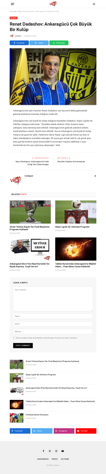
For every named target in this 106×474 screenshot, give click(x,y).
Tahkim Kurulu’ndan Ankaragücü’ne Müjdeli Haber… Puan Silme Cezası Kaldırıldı (75, 265)
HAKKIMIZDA (43, 459)
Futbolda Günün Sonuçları (37, 415)
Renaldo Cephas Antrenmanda (71, 161)
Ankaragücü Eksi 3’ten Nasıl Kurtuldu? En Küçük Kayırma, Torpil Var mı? (29, 265)
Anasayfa (13, 11)
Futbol (13, 18)
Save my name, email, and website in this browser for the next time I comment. (46, 338)
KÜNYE (55, 459)
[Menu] (12, 4)
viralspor (18, 36)
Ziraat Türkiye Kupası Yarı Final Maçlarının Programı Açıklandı (30, 228)
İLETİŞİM (65, 459)
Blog (19, 11)
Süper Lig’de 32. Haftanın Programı (72, 227)
